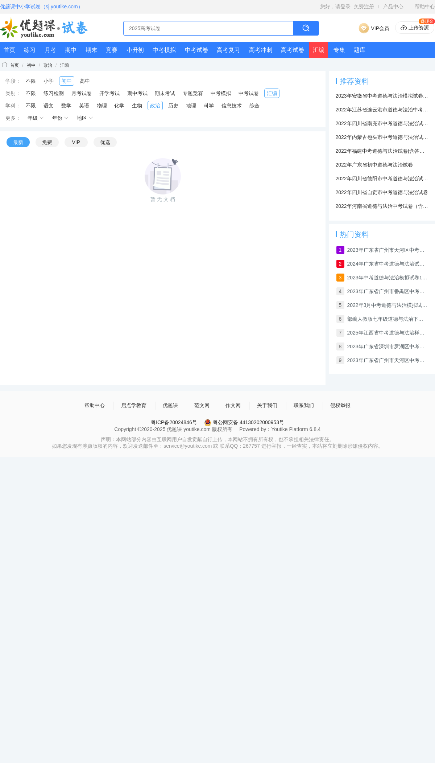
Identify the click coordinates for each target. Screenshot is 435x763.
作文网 (233, 405)
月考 (50, 50)
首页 (9, 50)
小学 (49, 81)
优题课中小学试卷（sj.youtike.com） (41, 6)
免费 (47, 142)
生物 (137, 105)
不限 (31, 81)
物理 (102, 105)
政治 (48, 65)
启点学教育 (133, 405)
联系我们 (304, 405)
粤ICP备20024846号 (174, 422)
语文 (49, 105)
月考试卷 (81, 93)
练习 (30, 50)
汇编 (318, 50)
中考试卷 (196, 50)
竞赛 (111, 50)
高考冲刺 (260, 50)
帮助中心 (425, 6)
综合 (254, 105)
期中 (70, 50)
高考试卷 (292, 50)
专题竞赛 (193, 93)
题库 (359, 50)
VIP (76, 142)
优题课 (170, 405)
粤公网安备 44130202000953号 (244, 422)
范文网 (202, 405)
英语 (84, 105)
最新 (18, 142)
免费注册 (364, 6)
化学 (119, 105)
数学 (66, 105)
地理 (191, 105)
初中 (31, 65)
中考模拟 (164, 50)
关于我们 (267, 405)
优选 (105, 142)
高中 (85, 81)
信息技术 (231, 105)
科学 (209, 105)
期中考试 (137, 93)
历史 (173, 105)
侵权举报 (340, 405)
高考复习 (228, 50)
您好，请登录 (335, 6)
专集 (339, 50)
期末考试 (165, 93)
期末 (91, 50)
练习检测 (54, 93)
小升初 (135, 50)
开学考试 (109, 93)
